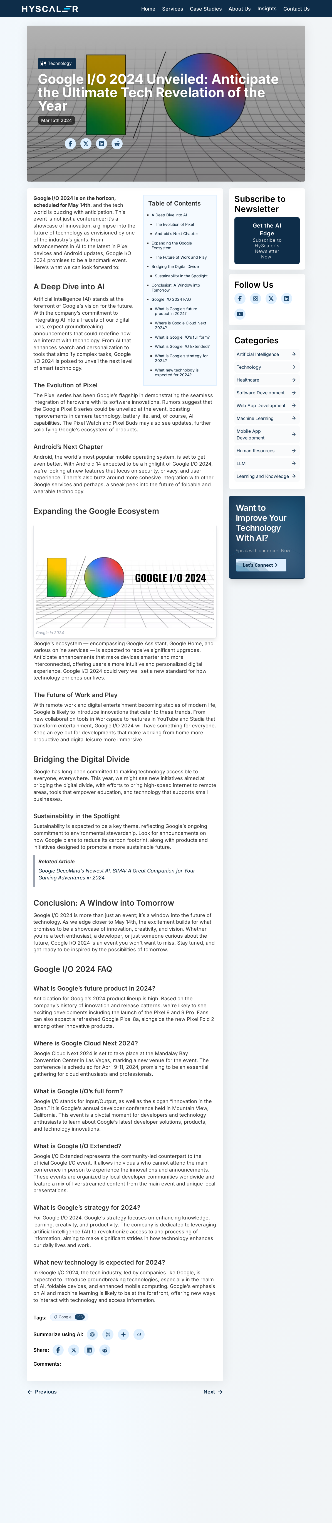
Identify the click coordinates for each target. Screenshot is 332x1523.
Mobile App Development (267, 434)
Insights (267, 8)
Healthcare (267, 380)
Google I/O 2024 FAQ (171, 299)
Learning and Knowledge (267, 476)
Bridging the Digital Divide (175, 266)
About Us (240, 9)
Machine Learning (267, 418)
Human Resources (267, 450)
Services (172, 9)
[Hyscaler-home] (50, 9)
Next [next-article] (213, 1392)
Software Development (267, 392)
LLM (267, 463)
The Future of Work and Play (181, 257)
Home (148, 9)
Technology (60, 63)
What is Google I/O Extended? (182, 346)
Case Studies (206, 9)
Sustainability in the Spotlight (181, 275)
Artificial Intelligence (267, 354)
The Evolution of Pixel (174, 224)
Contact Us (296, 9)
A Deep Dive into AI (169, 214)
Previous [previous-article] (42, 1392)
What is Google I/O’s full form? (182, 337)
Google (72, 1317)
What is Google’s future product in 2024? (176, 311)
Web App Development (267, 405)
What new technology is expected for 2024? (177, 372)
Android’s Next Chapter (176, 233)
